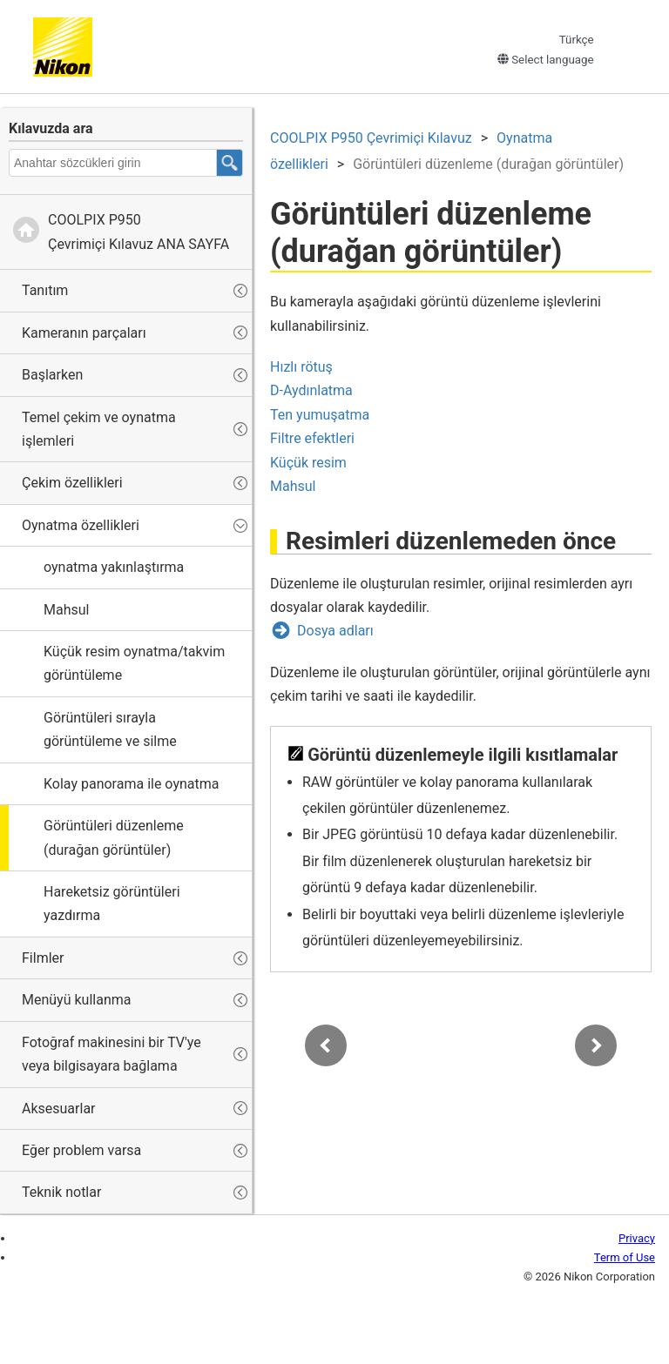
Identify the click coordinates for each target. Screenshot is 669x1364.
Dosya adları (335, 630)
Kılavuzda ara (51, 128)
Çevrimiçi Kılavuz (371, 138)
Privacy (636, 1238)
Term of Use (624, 1257)
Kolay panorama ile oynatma (131, 784)
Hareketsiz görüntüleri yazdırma (112, 904)
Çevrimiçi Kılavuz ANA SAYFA (138, 232)
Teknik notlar (61, 1192)
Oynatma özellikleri (80, 525)
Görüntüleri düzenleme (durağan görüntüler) (114, 837)
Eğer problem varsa (81, 1150)
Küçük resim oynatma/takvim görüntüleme (134, 663)
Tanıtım (45, 290)
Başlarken (52, 374)
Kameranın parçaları (84, 333)
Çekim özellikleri (72, 482)
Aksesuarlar (59, 1108)
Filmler (43, 958)
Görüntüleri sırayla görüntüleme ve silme (110, 729)
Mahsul (66, 609)
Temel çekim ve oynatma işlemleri (99, 429)
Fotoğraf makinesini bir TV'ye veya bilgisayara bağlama (111, 1054)
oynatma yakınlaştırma (114, 567)
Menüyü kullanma (76, 999)
